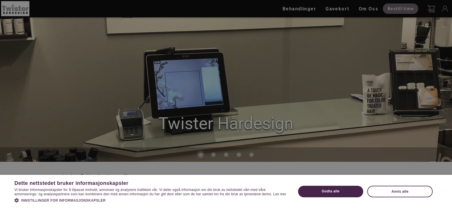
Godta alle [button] (331, 191)
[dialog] (226, 104)
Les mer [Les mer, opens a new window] (279, 194)
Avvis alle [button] (399, 192)
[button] (151, 200)
